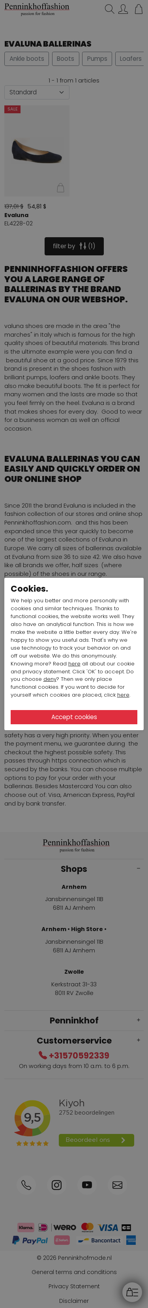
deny (49, 679)
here (74, 663)
